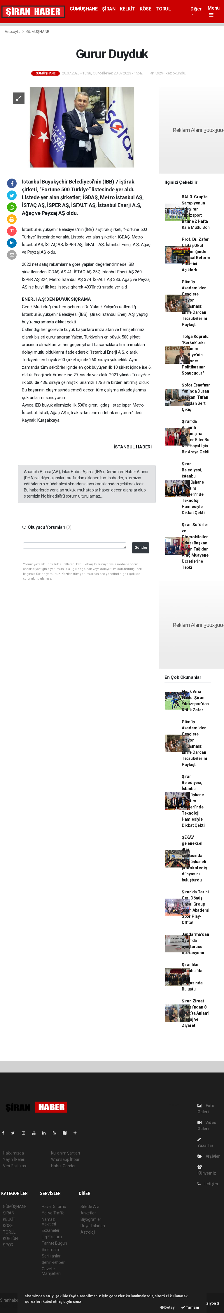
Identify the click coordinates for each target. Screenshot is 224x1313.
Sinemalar (51, 1249)
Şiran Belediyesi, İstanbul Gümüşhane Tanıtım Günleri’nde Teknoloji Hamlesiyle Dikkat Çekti (193, 488)
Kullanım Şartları (65, 1153)
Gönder (141, 547)
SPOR (8, 1245)
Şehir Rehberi (54, 1262)
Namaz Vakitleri (49, 1221)
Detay (167, 1307)
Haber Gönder (63, 1166)
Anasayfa (13, 31)
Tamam (190, 1307)
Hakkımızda (13, 1153)
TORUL (163, 9)
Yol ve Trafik (53, 1213)
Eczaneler (51, 1230)
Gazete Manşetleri (51, 1271)
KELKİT (127, 9)
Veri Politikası (15, 1166)
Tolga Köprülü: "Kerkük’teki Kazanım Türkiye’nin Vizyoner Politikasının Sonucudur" (195, 354)
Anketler (88, 1213)
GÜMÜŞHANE (83, 9)
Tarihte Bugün (54, 1243)
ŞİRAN (108, 9)
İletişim (207, 1184)
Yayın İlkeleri (14, 1159)
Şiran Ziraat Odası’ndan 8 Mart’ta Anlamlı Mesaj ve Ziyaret (196, 1013)
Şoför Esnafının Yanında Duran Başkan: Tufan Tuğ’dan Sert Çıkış (196, 397)
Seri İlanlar (51, 1256)
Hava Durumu (54, 1206)
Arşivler (208, 1156)
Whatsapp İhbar (65, 1159)
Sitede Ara (89, 1206)
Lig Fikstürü (52, 1236)
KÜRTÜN (10, 1238)
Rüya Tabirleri (92, 1225)
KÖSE (145, 9)
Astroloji (87, 1232)
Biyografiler (90, 1219)
